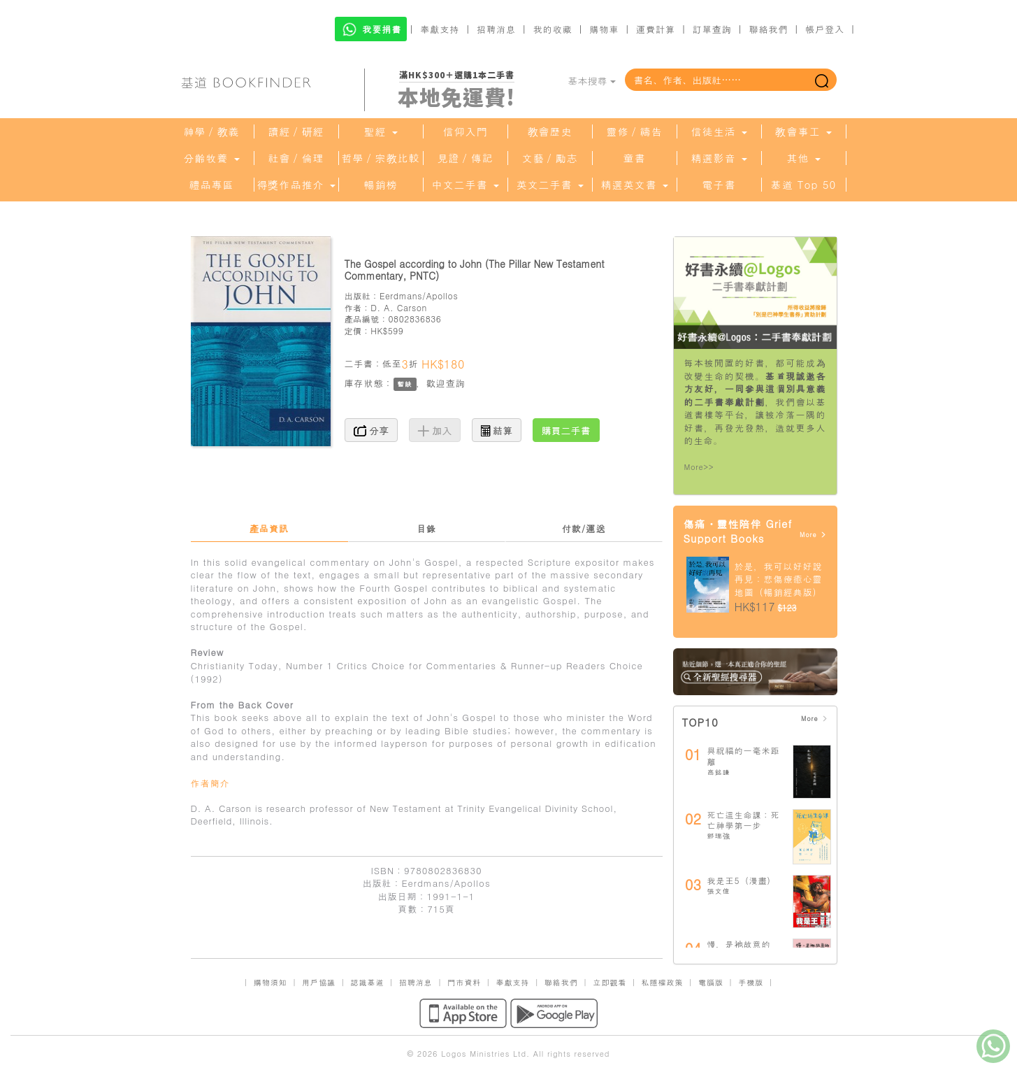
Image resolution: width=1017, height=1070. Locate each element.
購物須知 (270, 982)
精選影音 (718, 158)
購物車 (604, 29)
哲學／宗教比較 (381, 158)
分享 (371, 430)
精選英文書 (634, 185)
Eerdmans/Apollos (419, 295)
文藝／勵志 (550, 158)
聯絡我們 (768, 29)
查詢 (456, 383)
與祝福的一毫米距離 (743, 755)
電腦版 (710, 982)
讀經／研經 (296, 131)
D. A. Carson (398, 307)
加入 (435, 430)
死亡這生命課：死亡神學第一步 (743, 820)
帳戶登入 (824, 29)
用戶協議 (319, 982)
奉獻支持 (439, 29)
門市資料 (464, 982)
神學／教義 (212, 131)
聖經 (380, 131)
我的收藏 (552, 29)
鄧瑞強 (718, 836)
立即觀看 (609, 982)
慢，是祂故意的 (739, 944)
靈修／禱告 (635, 131)
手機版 (750, 982)
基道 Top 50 (803, 185)
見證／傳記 (465, 158)
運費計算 (655, 29)
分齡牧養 (211, 158)
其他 (803, 158)
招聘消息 (496, 29)
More (813, 534)
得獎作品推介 (296, 185)
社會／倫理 (296, 158)
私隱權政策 (663, 982)
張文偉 (718, 891)
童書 (634, 158)
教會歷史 (550, 131)
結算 (497, 430)
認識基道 (367, 982)
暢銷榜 (381, 185)
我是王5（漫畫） (742, 880)
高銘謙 (718, 772)
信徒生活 (718, 131)
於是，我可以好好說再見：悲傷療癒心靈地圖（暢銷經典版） (779, 579)
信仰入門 (465, 131)
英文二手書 (549, 185)
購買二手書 (566, 430)
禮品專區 (211, 185)
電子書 (719, 185)
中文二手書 (464, 185)
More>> (699, 467)
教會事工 (803, 131)
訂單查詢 (712, 29)
